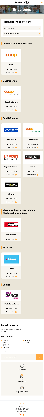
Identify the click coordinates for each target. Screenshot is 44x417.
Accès (4, 342)
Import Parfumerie (11, 167)
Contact (27, 342)
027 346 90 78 (13, 144)
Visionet (11, 194)
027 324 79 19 (13, 107)
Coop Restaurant (11, 102)
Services (5, 346)
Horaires (5, 340)
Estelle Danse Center (11, 304)
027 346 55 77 (13, 171)
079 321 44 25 (13, 309)
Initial (32, 167)
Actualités (6, 348)
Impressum (22, 406)
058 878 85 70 (34, 144)
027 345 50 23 (34, 171)
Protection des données (22, 408)
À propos (27, 340)
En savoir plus (11, 72)
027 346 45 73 (13, 273)
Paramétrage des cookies (22, 410)
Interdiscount (11, 234)
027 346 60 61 (13, 199)
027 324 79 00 (13, 69)
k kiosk (11, 268)
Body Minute (11, 139)
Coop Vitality (33, 139)
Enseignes (6, 344)
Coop (11, 65)
